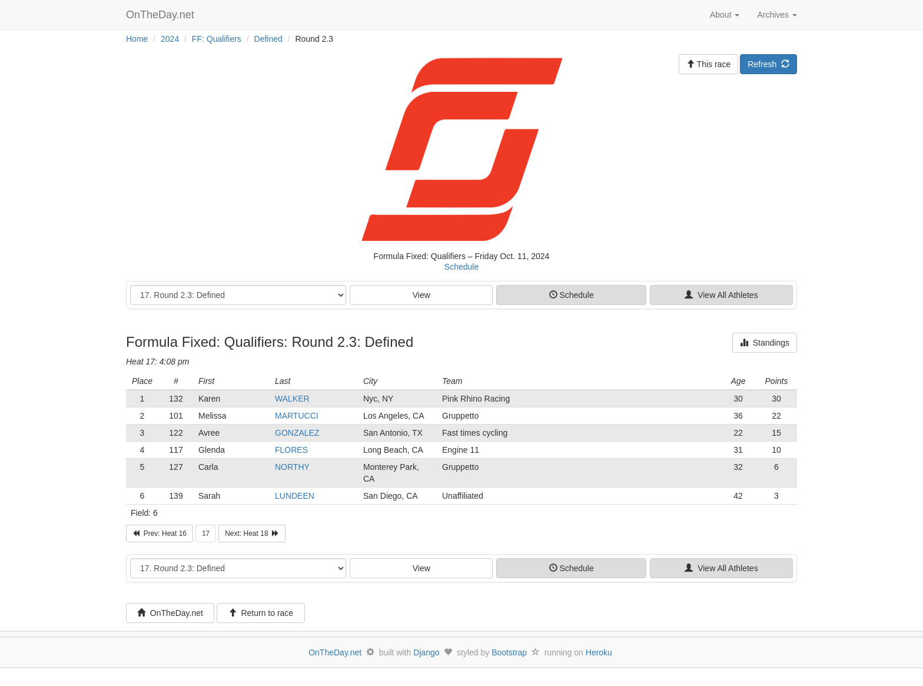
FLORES (291, 450)
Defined (268, 39)
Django (426, 652)
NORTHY (292, 467)
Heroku (599, 652)
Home (137, 39)
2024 (170, 39)
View (421, 295)
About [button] (724, 14)
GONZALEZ (297, 433)
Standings (764, 342)
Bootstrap (509, 652)
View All (721, 295)
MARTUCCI (296, 415)
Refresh (768, 64)
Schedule (461, 266)
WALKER (292, 398)
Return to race (261, 613)
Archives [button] (777, 14)
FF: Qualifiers (216, 39)
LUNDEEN (294, 496)
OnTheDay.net (161, 15)
